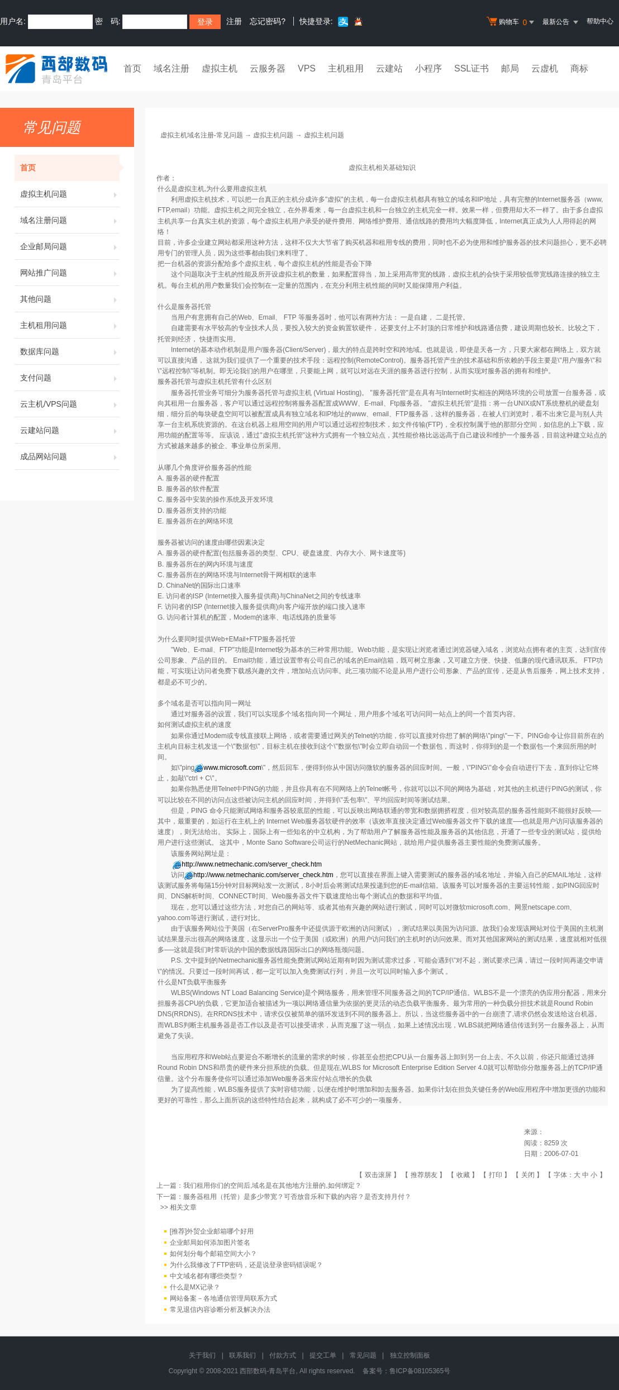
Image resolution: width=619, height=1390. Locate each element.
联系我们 (242, 1355)
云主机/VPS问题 (70, 403)
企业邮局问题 (70, 246)
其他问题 (70, 298)
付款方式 (282, 1355)
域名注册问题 (70, 220)
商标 (579, 68)
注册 (234, 21)
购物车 (512, 22)
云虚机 (544, 68)
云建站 (389, 68)
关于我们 (202, 1355)
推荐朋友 (424, 1175)
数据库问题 (70, 351)
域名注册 (171, 68)
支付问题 (70, 377)
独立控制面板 (410, 1355)
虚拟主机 (219, 68)
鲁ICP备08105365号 (419, 1371)
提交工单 (322, 1355)
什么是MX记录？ (195, 1287)
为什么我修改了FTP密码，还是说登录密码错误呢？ (246, 1265)
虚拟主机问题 (70, 193)
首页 (132, 68)
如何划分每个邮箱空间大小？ (213, 1254)
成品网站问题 (70, 456)
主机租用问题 (70, 325)
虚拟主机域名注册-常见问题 (201, 135)
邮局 (510, 68)
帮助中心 (600, 21)
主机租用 (346, 68)
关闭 (528, 1175)
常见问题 (363, 1355)
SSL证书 (471, 68)
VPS (307, 68)
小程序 (428, 68)
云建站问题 (70, 430)
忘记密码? (267, 21)
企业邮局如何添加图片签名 (210, 1242)
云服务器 (267, 68)
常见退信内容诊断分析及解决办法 (220, 1309)
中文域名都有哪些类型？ (207, 1276)
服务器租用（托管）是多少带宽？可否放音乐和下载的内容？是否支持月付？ (297, 1197)
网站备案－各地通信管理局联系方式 (223, 1298)
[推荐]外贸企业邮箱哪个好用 (212, 1231)
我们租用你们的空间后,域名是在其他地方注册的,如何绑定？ (272, 1185)
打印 (495, 1175)
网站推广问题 (70, 272)
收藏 (463, 1175)
